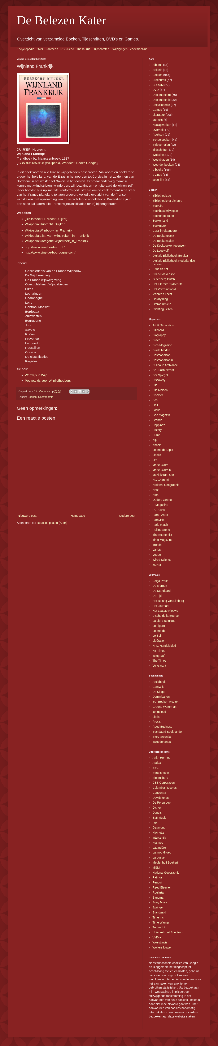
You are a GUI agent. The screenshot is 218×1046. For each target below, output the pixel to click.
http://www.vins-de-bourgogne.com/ (50, 252)
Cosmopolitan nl (163, 360)
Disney (157, 807)
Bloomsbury (160, 777)
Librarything (160, 299)
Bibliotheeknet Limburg (167, 200)
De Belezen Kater (61, 20)
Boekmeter (160, 225)
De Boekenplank (163, 235)
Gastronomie (45, 397)
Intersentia (159, 837)
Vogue (157, 554)
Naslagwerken (162, 124)
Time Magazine (163, 539)
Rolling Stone (161, 529)
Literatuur (159, 114)
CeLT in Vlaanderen (165, 230)
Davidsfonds (161, 797)
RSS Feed (67, 49)
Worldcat (68, 163)
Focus (157, 410)
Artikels (157, 70)
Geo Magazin (161, 415)
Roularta (158, 892)
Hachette (158, 832)
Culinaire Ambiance (165, 365)
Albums (157, 64)
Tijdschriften (101, 49)
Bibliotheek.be (162, 195)
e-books (158, 169)
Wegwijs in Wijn (36, 375)
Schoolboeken (162, 139)
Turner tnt (159, 927)
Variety (157, 549)
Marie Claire (160, 465)
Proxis (157, 721)
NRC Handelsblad (164, 645)
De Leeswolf (161, 250)
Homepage (78, 515)
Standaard (159, 912)
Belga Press (160, 581)
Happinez (159, 425)
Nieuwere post (27, 515)
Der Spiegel (160, 375)
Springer (158, 907)
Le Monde (159, 630)
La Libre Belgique (164, 620)
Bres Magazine (162, 345)
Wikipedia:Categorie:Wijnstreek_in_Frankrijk (56, 241)
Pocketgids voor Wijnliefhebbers (48, 380)
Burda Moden (161, 350)
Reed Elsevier (162, 887)
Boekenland (160, 220)
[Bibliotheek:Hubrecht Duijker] (46, 219)
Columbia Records (165, 787)
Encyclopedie (25, 49)
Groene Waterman (165, 706)
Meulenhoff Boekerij (165, 862)
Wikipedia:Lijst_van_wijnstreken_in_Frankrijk (57, 235)
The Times (159, 660)
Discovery (159, 380)
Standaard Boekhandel (167, 731)
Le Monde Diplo (163, 449)
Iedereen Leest (162, 294)
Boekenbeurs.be (163, 215)
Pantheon (51, 49)
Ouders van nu (162, 499)
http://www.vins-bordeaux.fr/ (45, 247)
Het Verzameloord (164, 289)
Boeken (32, 397)
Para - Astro (160, 514)
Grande (157, 420)
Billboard (158, 330)
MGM (156, 867)
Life (155, 460)
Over (40, 49)
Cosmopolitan (162, 355)
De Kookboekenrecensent (169, 245)
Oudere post (127, 515)
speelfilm (158, 179)
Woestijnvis (160, 942)
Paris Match (160, 524)
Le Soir (157, 635)
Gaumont (159, 827)
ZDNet (157, 564)
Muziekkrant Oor (163, 474)
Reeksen (158, 134)
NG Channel (161, 479)
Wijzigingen (120, 49)
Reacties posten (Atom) (52, 522)
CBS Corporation (164, 782)
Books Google (86, 163)
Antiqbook (159, 681)
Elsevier (158, 395)
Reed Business (162, 726)
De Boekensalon (163, 240)
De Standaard (162, 590)
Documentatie (162, 99)
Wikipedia (53, 163)
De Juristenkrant (163, 370)
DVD (156, 89)
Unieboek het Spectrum (168, 932)
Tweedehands (162, 741)
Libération (159, 640)
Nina (156, 495)
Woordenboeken (163, 164)
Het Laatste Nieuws (165, 610)
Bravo (156, 340)
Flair (155, 405)
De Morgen (160, 585)
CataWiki (158, 686)
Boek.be (158, 205)
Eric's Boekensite (164, 274)
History (157, 430)
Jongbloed (159, 711)
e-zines (157, 174)
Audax (157, 762)
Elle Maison (160, 390)
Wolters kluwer (162, 947)
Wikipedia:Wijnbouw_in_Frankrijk (48, 230)
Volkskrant (159, 665)
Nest (156, 490)
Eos (155, 400)
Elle (155, 385)
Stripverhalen (161, 144)
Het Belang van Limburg (168, 600)
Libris (156, 716)
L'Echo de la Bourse (166, 615)
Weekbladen (161, 159)
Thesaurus (83, 49)
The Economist (162, 534)
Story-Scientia (162, 736)
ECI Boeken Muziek (165, 701)
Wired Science (162, 559)
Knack (157, 445)
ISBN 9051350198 (31, 163)
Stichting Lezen (163, 309)
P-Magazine (160, 504)
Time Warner (161, 922)
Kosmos (158, 842)
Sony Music (160, 902)
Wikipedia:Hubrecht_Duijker (45, 224)
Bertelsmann (161, 772)
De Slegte (159, 691)
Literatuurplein (162, 304)
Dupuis (157, 812)
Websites (159, 154)
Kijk (155, 440)
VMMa (157, 937)
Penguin (158, 882)
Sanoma (158, 897)
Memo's (158, 119)
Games (157, 109)
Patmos (157, 877)
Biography (159, 335)
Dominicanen (161, 696)
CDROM (158, 85)
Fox (155, 822)
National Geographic (166, 485)
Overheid (159, 129)
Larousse (159, 857)
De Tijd (157, 595)
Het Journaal (161, 606)
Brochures (159, 80)
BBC (156, 767)
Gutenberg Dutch (164, 279)
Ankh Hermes (161, 757)
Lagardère (159, 847)
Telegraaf (159, 655)
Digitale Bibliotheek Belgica (170, 255)
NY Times (159, 650)
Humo (156, 435)
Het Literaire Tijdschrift (167, 284)
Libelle (157, 455)
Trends (157, 544)
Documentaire (162, 94)
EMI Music (159, 817)
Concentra (159, 792)
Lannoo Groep (162, 852)
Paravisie (159, 520)
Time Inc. (159, 917)
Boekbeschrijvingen (165, 210)
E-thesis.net (160, 269)
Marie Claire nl (162, 470)
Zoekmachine (139, 49)
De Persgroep (162, 802)
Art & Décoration (163, 325)
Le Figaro (159, 625)
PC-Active (159, 509)
